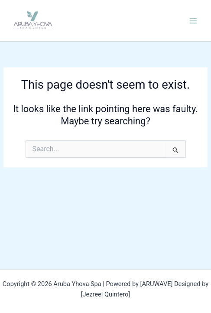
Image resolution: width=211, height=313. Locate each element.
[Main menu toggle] (193, 21)
